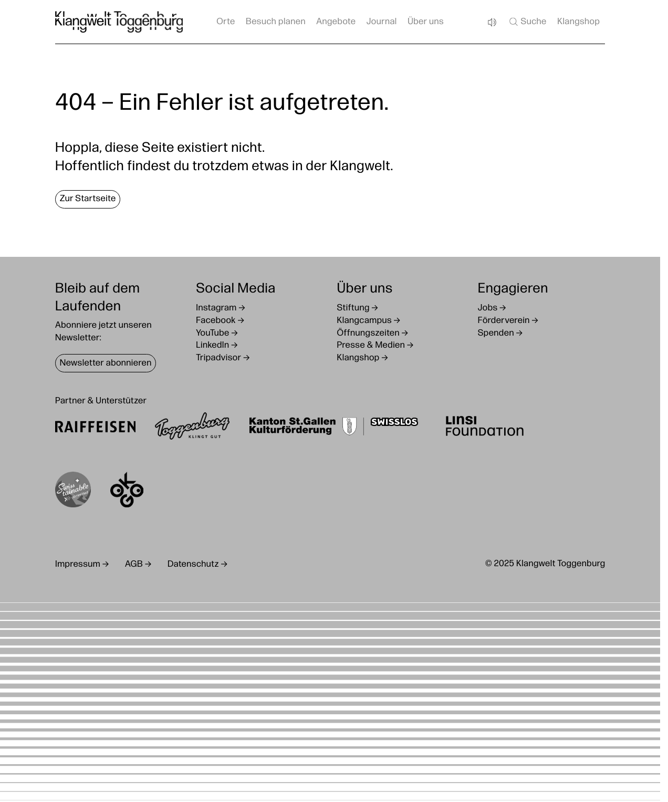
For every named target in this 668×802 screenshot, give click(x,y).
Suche (527, 21)
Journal (382, 22)
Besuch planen (276, 22)
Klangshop (578, 22)
